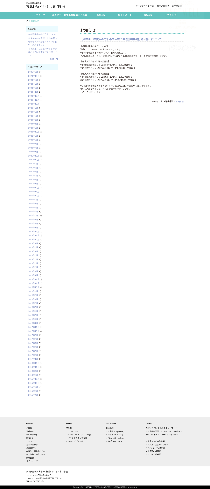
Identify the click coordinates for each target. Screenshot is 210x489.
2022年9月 (33, 136)
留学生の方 (177, 6)
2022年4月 (33, 148)
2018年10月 (33, 287)
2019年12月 (33, 231)
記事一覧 (54, 59)
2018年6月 (33, 303)
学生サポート (32, 435)
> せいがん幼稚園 (153, 454)
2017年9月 (33, 335)
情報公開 (30, 458)
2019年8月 (33, 247)
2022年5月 (33, 144)
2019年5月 (33, 259)
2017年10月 (33, 331)
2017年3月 (33, 351)
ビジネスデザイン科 (74, 441)
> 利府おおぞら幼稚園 (155, 441)
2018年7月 (33, 299)
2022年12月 (33, 132)
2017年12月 (33, 327)
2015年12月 (33, 379)
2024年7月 (33, 80)
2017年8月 (33, 339)
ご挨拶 (29, 428)
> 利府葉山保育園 (153, 451)
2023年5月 (33, 124)
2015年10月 (33, 383)
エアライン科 (72, 431)
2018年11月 (33, 283)
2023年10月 (33, 104)
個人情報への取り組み (35, 454)
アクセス (30, 441)
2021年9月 (33, 163)
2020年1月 (33, 227)
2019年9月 (33, 243)
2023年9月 (33, 108)
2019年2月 (33, 271)
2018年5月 (33, 307)
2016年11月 (33, 367)
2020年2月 (33, 223)
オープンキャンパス (145, 6)
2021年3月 (33, 179)
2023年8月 (33, 112)
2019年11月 (33, 235)
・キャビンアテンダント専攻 (78, 435)
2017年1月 (33, 359)
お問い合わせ (163, 6)
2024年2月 (33, 88)
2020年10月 (33, 195)
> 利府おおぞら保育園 (155, 448)
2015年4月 (33, 395)
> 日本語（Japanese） (115, 431)
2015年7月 (33, 387)
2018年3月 (33, 315)
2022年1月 (33, 152)
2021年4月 (33, 175)
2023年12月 (33, 96)
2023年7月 (33, 116)
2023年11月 (33, 100)
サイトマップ (32, 461)
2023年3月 (33, 128)
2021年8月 (33, 168)
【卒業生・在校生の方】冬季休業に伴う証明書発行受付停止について (42, 52)
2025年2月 (33, 72)
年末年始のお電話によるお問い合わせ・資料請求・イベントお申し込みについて (42, 41)
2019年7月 (33, 251)
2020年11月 (33, 191)
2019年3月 (33, 267)
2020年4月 (33, 215)
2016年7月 (33, 371)
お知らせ (180, 101)
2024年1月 (33, 92)
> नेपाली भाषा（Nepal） (115, 441)
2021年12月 (33, 156)
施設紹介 (30, 438)
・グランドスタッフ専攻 (76, 438)
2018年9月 (33, 291)
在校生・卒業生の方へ (35, 451)
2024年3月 (33, 84)
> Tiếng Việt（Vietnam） (116, 438)
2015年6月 (33, 391)
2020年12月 (33, 187)
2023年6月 (33, 120)
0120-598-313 (44, 475)
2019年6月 (33, 255)
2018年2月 (33, 319)
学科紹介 (30, 431)
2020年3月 (33, 219)
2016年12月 (33, 363)
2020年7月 (33, 203)
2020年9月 (33, 199)
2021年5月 (33, 171)
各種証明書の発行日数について (42, 34)
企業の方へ (31, 448)
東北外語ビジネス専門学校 (48, 5)
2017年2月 (33, 355)
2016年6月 (33, 375)
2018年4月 (33, 311)
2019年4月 (33, 263)
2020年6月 (33, 207)
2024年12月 (33, 76)
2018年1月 (33, 323)
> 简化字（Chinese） (115, 435)
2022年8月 (33, 140)
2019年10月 (33, 239)
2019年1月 (33, 275)
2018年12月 (33, 279)
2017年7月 (33, 343)
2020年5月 (33, 211)
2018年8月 (33, 295)
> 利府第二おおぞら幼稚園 (157, 445)
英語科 (69, 428)
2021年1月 (33, 183)
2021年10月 (33, 160)
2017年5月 (33, 347)
